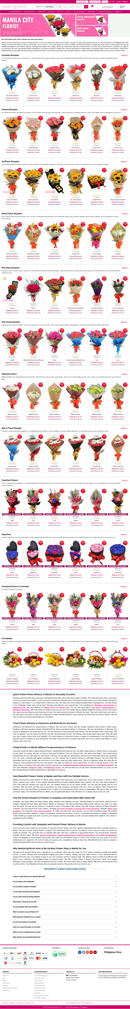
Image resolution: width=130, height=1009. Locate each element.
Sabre (12, 520)
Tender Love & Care (118, 466)
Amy (97, 360)
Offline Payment (39, 983)
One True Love (54, 308)
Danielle (12, 360)
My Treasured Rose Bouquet (76, 308)
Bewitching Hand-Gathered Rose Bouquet (76, 361)
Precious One (33, 95)
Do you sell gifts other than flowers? (25, 907)
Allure (75, 572)
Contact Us (70, 971)
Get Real (118, 254)
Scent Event (118, 572)
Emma (54, 360)
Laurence (12, 308)
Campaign (37, 993)
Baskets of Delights (12, 679)
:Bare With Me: (97, 466)
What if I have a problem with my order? (27, 932)
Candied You (96, 572)
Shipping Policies (39, 985)
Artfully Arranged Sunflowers (118, 200)
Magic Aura (33, 572)
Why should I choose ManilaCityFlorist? (26, 937)
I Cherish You (75, 95)
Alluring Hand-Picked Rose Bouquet (33, 360)
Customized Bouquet (107, 7)
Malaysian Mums (12, 414)
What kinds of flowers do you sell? (25, 902)
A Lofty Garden (97, 254)
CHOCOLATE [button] (42, 12)
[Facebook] (79, 952)
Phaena (97, 520)
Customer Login (39, 978)
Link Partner (6, 990)
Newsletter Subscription (9, 988)
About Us (5, 975)
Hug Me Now (54, 466)
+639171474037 (74, 977)
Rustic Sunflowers (12, 200)
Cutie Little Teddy (33, 466)
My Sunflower (54, 200)
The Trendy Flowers (75, 200)
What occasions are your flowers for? (26, 912)
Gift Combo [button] (52, 12)
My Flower (97, 95)
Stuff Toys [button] (60, 12)
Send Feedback (72, 975)
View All (125, 55)
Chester (12, 625)
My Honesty (12, 148)
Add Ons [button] (69, 12)
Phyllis (97, 625)
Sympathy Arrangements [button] (106, 12)
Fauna (118, 520)
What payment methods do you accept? (27, 917)
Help (126, 2)
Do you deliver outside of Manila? (24, 887)
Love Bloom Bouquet (97, 308)
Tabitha (76, 625)
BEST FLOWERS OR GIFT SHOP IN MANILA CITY (80, 1003)
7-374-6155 (73, 979)
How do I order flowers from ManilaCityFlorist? (29, 876)
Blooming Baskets (54, 679)
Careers (4, 980)
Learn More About (41, 971)
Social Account (83, 948)
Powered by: (108, 948)
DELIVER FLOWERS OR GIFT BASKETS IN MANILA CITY (18, 1003)
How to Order (38, 980)
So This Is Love (118, 148)
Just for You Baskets (118, 679)
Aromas (12, 572)
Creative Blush (54, 254)
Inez (118, 625)
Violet (54, 625)
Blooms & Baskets (97, 679)
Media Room (6, 983)
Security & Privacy (39, 988)
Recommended (82, 1)
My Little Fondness (12, 254)
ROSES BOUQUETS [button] (30, 12)
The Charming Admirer (12, 95)
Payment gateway (8, 948)
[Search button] (86, 6)
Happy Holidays (75, 679)
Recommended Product (41, 995)
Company (5, 971)
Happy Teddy (12, 466)
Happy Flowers (97, 200)
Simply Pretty (75, 254)
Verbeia (76, 520)
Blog (3, 978)
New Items (105, 1)
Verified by (56, 948)
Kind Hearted (75, 148)
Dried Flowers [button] (92, 12)
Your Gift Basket (33, 679)
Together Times (54, 148)
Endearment (54, 572)
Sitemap (4, 985)
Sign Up (119, 2)
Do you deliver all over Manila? (23, 881)
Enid (54, 520)
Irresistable (118, 95)
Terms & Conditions (40, 990)
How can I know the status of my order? (27, 927)
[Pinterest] (91, 952)
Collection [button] (118, 12)
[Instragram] (87, 952)
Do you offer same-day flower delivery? (26, 892)
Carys (118, 360)
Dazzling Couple (33, 148)
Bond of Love (96, 148)
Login (112, 2)
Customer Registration (41, 975)
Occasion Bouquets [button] (80, 12)
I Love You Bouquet (118, 308)
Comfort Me (75, 466)
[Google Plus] (95, 952)
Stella (33, 625)
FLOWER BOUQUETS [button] (16, 12)
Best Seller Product (95, 1)
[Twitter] (83, 952)
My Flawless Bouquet (33, 254)
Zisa (33, 520)
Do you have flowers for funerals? (24, 922)
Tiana (54, 95)
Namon (33, 308)
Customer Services (105, 971)
